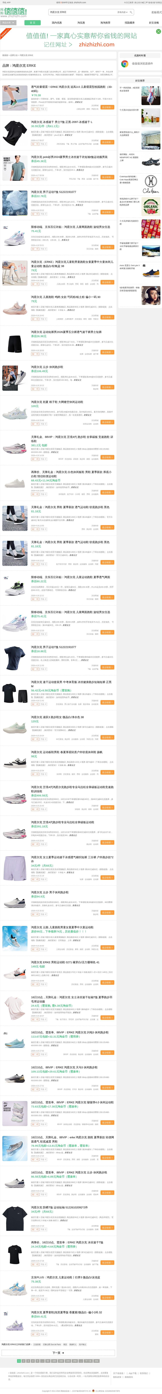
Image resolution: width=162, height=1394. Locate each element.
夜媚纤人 (73, 1344)
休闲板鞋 (62, 494)
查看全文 (78, 102)
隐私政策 (117, 1377)
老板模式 (156, 12)
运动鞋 (92, 284)
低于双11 (63, 1019)
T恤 (67, 144)
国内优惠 (57, 22)
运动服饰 (94, 459)
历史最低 (78, 319)
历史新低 (68, 459)
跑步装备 (86, 704)
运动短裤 (88, 354)
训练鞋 (75, 459)
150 (61, 1361)
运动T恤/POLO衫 (85, 144)
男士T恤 (74, 144)
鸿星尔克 (94, 109)
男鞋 (77, 284)
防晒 (96, 1229)
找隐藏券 (130, 22)
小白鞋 (77, 494)
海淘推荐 (105, 22)
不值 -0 (43, 109)
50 (48, 1361)
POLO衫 (72, 179)
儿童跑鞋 (59, 319)
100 (54, 1361)
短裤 (81, 354)
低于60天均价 (61, 564)
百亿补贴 (90, 249)
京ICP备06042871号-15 (81, 1391)
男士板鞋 (70, 284)
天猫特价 (94, 175)
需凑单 (95, 1194)
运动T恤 (95, 214)
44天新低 (59, 739)
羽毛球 (71, 1019)
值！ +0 (35, 109)
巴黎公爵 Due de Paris (52, 1344)
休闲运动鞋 (87, 424)
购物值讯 (129, 1377)
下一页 (88, 1361)
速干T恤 (95, 1264)
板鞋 (83, 494)
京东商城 (94, 105)
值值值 (5, 55)
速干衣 (95, 179)
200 (68, 1361)
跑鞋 (88, 109)
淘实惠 (81, 22)
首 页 (32, 22)
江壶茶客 (37, 1344)
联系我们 (144, 1373)
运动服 (89, 179)
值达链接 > (107, 107)
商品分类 (6, 22)
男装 (83, 179)
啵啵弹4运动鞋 (88, 1124)
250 (74, 1361)
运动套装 (94, 704)
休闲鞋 (59, 774)
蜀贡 (65, 1344)
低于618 (70, 494)
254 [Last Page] (96, 1361)
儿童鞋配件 (69, 319)
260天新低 (61, 144)
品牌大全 (14, 55)
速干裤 (95, 354)
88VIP (60, 459)
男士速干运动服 (70, 704)
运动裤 (95, 879)
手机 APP (6, 2)
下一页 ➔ (58, 1352)
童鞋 (82, 284)
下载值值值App (19, 1379)
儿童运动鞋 (80, 109)
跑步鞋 (95, 389)
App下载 (133, 1373)
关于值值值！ (119, 1373)
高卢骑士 (82, 1344)
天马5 (74, 1089)
